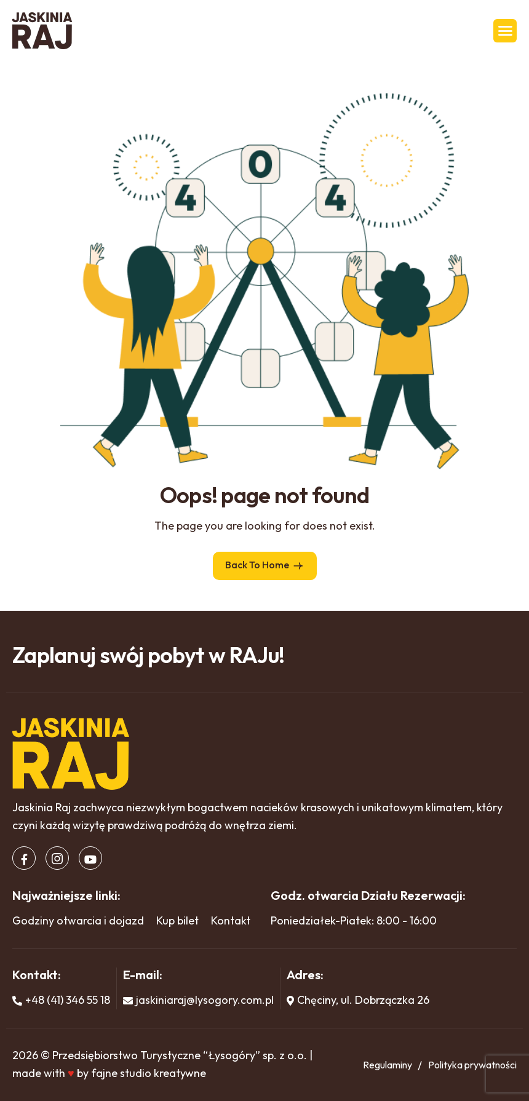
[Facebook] (24, 858)
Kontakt (230, 920)
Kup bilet (177, 920)
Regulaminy (387, 1065)
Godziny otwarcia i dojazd (78, 920)
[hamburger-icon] (505, 30)
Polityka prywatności (472, 1065)
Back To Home (264, 565)
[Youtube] (90, 858)
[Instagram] (57, 858)
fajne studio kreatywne (148, 1073)
